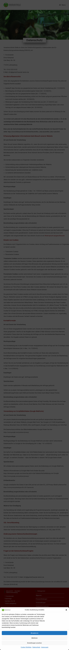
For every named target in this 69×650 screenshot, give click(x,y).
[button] (66, 610)
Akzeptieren (34, 633)
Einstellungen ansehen (34, 643)
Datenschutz (36, 647)
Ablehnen (34, 638)
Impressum (44, 647)
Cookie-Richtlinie (26, 647)
